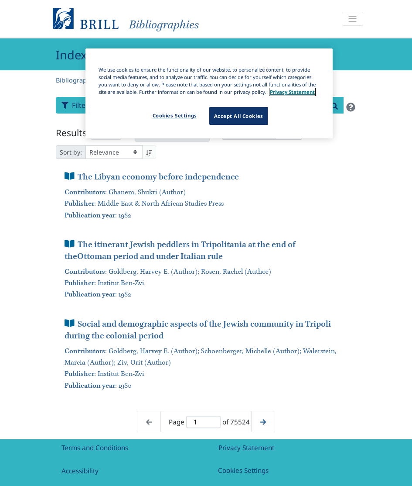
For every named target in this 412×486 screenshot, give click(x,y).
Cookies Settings (243, 470)
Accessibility (80, 470)
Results (71, 133)
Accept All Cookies (238, 116)
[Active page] (203, 422)
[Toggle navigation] (352, 19)
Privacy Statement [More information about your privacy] (292, 92)
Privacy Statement (246, 447)
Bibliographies (77, 80)
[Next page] (263, 422)
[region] (209, 93)
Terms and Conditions (94, 447)
